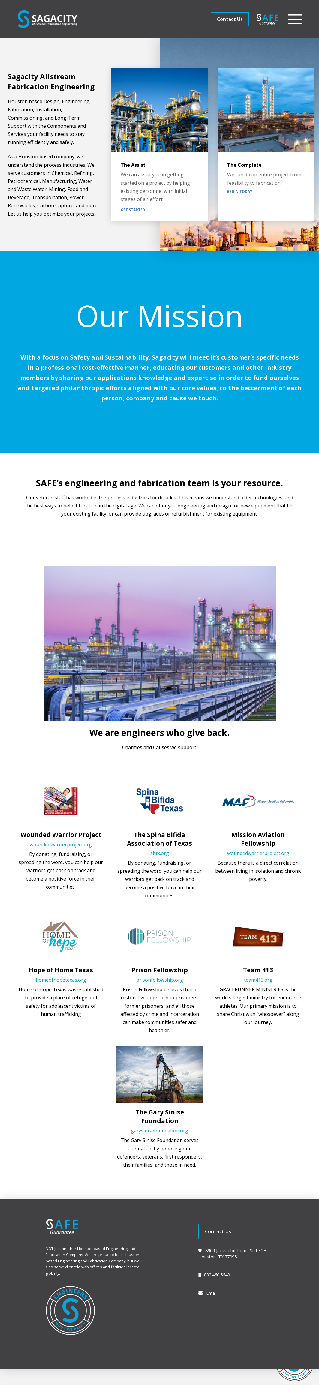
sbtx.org (159, 853)
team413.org (258, 980)
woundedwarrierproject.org (61, 844)
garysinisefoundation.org (159, 1130)
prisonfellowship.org (159, 980)
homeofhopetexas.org (61, 980)
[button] (295, 19)
